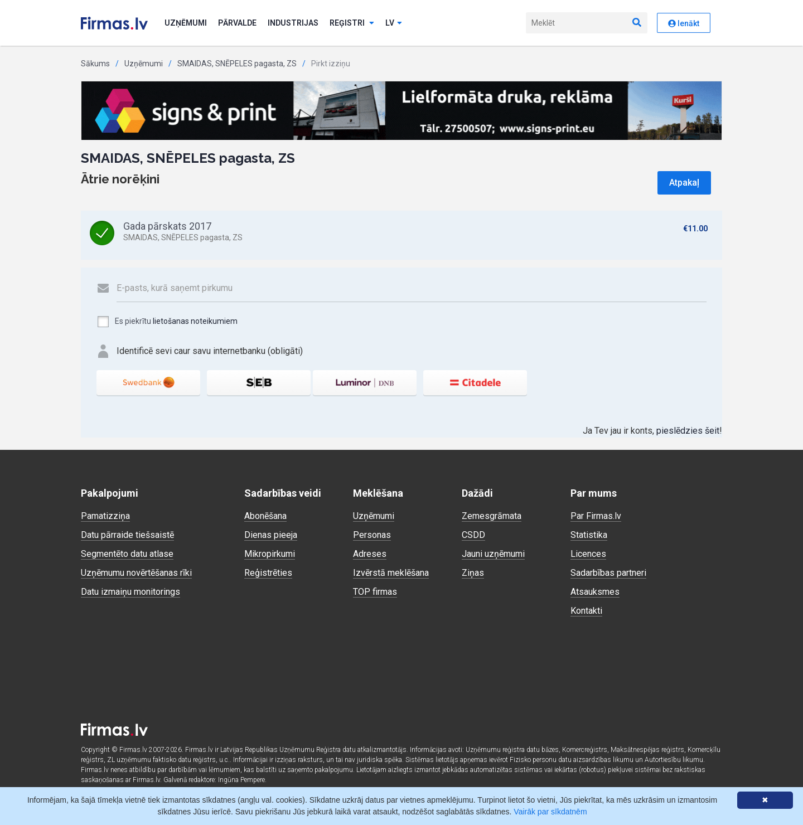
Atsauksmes (595, 591)
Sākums (95, 63)
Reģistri (352, 22)
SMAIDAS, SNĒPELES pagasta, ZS (237, 63)
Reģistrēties (268, 572)
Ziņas (473, 572)
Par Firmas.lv (595, 516)
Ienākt (683, 23)
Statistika (588, 535)
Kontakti (586, 610)
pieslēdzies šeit (687, 430)
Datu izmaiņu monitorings (130, 591)
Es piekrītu (167, 321)
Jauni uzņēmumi (493, 554)
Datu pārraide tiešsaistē (127, 535)
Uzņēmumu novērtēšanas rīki (136, 572)
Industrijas (293, 22)
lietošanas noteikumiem (195, 321)
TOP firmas (375, 591)
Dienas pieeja (270, 535)
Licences (588, 554)
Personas (372, 535)
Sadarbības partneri (608, 572)
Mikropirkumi (269, 554)
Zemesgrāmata (491, 516)
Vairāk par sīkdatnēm (550, 811)
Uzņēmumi (186, 22)
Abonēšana (265, 516)
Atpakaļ (684, 182)
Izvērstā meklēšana (391, 572)
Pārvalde (237, 22)
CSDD (473, 535)
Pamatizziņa (105, 516)
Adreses (369, 554)
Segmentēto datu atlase (127, 554)
